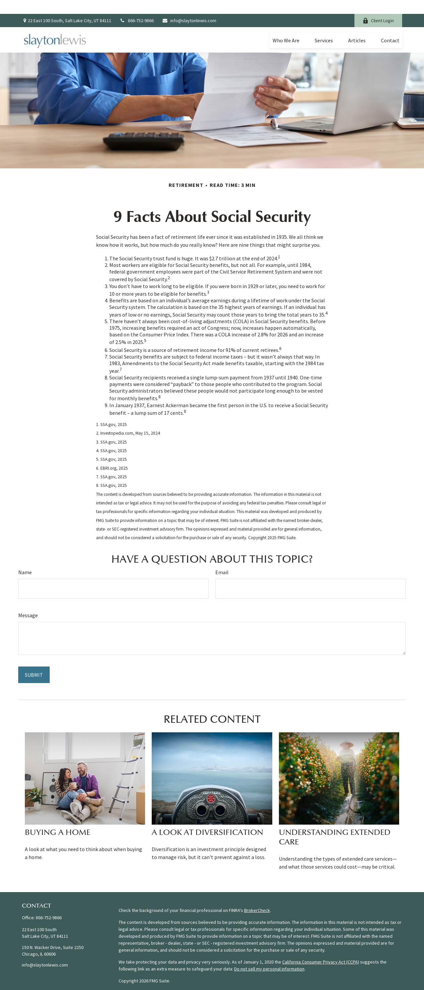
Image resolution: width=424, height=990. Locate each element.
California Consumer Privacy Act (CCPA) (320, 948)
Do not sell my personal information (269, 955)
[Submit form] (34, 661)
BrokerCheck (257, 896)
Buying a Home (57, 818)
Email (222, 558)
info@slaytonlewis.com (189, 7)
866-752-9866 (137, 7)
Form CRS (128, 979)
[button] (286, 26)
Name (25, 558)
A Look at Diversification (207, 818)
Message (28, 601)
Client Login (378, 7)
